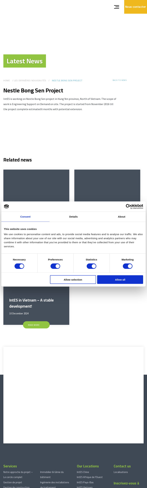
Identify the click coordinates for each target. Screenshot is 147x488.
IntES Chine (83, 442)
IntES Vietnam (85, 457)
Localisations (121, 442)
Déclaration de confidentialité (75, 484)
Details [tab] (73, 216)
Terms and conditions (22, 484)
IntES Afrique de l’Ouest (90, 447)
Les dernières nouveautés (30, 80)
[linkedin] (116, 424)
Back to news (120, 80)
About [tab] (121, 216)
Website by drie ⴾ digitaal (131, 484)
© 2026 (6, 484)
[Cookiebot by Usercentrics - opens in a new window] (128, 206)
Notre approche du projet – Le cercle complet (18, 445)
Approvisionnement (14, 462)
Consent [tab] (25, 216)
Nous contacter (135, 6)
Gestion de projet (12, 452)
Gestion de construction (16, 457)
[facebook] (128, 424)
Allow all (120, 279)
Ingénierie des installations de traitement (54, 455)
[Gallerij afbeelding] (18, 133)
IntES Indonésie (85, 462)
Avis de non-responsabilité (47, 484)
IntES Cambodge (86, 467)
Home (6, 80)
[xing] (122, 424)
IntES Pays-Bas (85, 452)
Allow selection (73, 279)
